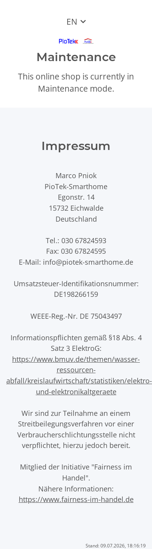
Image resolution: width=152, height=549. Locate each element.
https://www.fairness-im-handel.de (76, 499)
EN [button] (71, 21)
